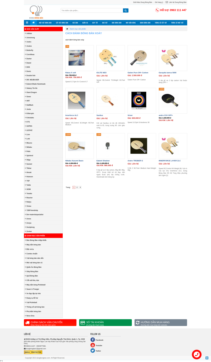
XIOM (28, 189)
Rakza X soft (70, 73)
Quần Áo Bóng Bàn (33, 267)
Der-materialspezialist (34, 214)
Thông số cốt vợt (161, 22)
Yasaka (28, 193)
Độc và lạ (29, 249)
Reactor (29, 198)
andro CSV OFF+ (166, 115)
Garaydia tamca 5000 (167, 73)
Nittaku (28, 147)
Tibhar (28, 168)
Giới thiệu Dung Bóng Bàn (142, 2)
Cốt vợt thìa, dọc (32, 280)
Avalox (28, 46)
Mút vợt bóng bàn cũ (33, 263)
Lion (27, 134)
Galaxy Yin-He (31, 88)
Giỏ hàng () (159, 2)
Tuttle (28, 185)
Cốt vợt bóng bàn (62, 22)
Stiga (27, 160)
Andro (28, 42)
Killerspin (29, 113)
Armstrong (30, 38)
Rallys (28, 202)
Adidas (28, 33)
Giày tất (95, 22)
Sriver (130, 115)
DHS (27, 67)
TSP (27, 181)
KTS (27, 122)
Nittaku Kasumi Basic (74, 161)
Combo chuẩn (31, 254)
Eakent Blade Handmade (35, 84)
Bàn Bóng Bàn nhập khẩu (36, 240)
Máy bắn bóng (131, 22)
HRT (27, 101)
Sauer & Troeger (32, 289)
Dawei (28, 63)
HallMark (29, 105)
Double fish (30, 75)
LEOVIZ (28, 130)
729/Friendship (31, 210)
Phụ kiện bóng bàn (33, 311)
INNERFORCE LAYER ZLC (170, 161)
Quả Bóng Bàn (31, 276)
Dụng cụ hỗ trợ (31, 298)
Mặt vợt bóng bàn (45, 22)
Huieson (29, 177)
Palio (27, 151)
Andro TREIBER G (135, 161)
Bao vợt (104, 22)
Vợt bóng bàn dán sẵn (34, 258)
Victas (28, 206)
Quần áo (85, 22)
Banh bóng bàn (145, 22)
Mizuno (28, 143)
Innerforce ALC (71, 115)
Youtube (96, 345)
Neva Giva (29, 316)
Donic (28, 71)
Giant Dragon (31, 92)
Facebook (96, 339)
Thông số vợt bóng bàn (34, 307)
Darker (28, 59)
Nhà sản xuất (32, 29)
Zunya (28, 223)
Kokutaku (29, 118)
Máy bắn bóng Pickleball (35, 285)
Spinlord (29, 156)
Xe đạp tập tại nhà (33, 293)
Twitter (95, 350)
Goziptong (30, 227)
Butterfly (29, 50)
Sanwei (28, 164)
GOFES (28, 126)
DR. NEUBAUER (32, 80)
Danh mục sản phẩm (35, 236)
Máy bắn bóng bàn (33, 245)
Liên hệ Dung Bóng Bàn (176, 2)
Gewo (28, 97)
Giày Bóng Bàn (31, 271)
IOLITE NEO (101, 73)
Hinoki (28, 172)
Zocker (28, 231)
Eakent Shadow (103, 161)
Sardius (99, 115)
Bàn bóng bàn (116, 22)
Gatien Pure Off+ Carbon (138, 73)
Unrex (28, 219)
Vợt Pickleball (31, 302)
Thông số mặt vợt (177, 22)
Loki (27, 139)
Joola (28, 109)
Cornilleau (30, 54)
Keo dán (75, 22)
